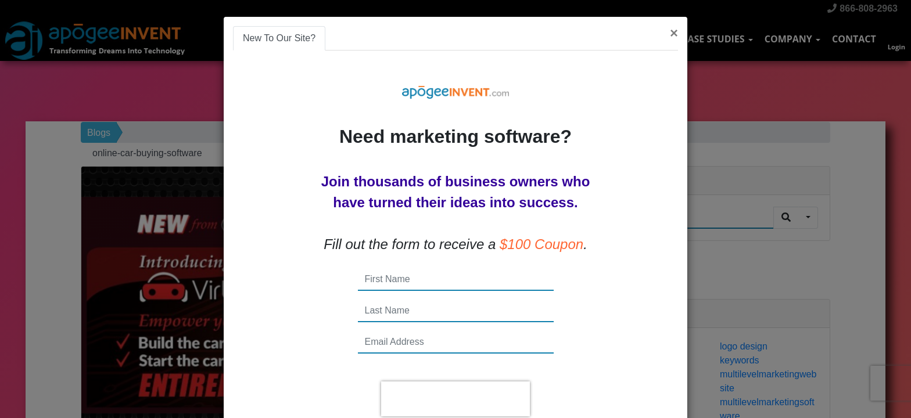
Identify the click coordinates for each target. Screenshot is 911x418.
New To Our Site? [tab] (279, 38)
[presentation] (455, 398)
